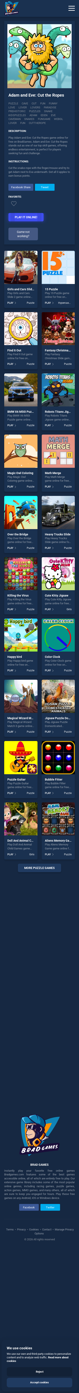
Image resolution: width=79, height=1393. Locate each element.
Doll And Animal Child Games (26, 983)
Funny (53, 104)
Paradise (40, 108)
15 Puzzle (51, 432)
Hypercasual (65, 445)
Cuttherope (16, 124)
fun (51, 120)
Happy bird (14, 800)
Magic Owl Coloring (20, 616)
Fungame (14, 120)
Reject (39, 1371)
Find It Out (14, 493)
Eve (21, 116)
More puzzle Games (39, 1010)
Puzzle (13, 104)
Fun (42, 104)
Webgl (28, 120)
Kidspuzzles (44, 112)
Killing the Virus (18, 738)
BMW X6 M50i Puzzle (21, 554)
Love (64, 104)
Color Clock (52, 800)
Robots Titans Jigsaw (59, 554)
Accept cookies (39, 1382)
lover (41, 120)
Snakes (48, 116)
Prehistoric (58, 108)
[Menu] (71, 8)
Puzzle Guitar (16, 922)
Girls (69, 752)
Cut (34, 104)
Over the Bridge (17, 677)
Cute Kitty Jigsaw (56, 738)
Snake (27, 112)
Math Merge (53, 616)
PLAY (10, 445)
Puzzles (14, 112)
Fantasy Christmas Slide (61, 493)
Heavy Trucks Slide (58, 677)
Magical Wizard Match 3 (23, 861)
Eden (11, 116)
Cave (25, 104)
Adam (60, 112)
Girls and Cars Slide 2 (21, 432)
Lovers (25, 108)
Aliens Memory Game (59, 983)
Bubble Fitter (53, 922)
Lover (12, 108)
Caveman (33, 116)
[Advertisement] (40, 213)
